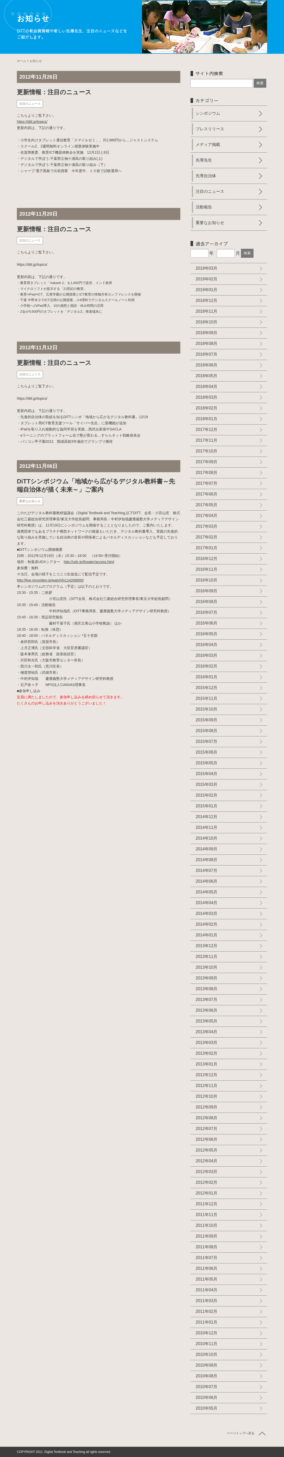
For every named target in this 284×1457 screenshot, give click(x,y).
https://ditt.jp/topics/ (32, 122)
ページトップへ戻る (240, 1433)
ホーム (21, 61)
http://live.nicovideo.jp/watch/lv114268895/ (50, 580)
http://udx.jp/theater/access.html (89, 562)
